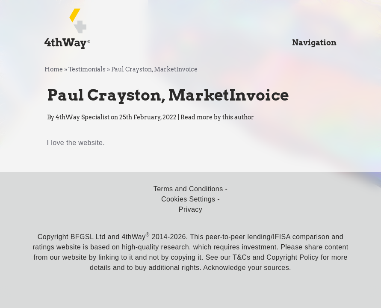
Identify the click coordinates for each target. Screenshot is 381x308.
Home (53, 69)
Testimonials (87, 69)
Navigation (314, 42)
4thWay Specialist (82, 117)
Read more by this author (217, 117)
